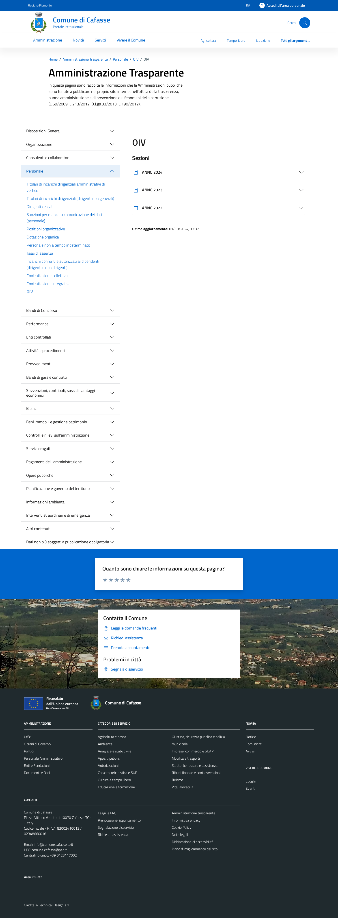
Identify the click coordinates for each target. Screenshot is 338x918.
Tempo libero (236, 40)
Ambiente (105, 744)
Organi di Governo (37, 744)
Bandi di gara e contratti (46, 377)
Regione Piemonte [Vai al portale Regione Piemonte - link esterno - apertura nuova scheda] (40, 5)
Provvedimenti (38, 364)
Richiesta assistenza (113, 834)
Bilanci (31, 408)
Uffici (27, 736)
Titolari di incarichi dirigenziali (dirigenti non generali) (70, 198)
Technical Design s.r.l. (54, 905)
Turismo (177, 779)
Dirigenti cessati (40, 206)
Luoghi (251, 781)
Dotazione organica (43, 237)
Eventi (250, 788)
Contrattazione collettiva (47, 276)
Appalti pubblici (109, 758)
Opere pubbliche (39, 475)
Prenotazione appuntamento (119, 820)
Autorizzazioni (108, 765)
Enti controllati (38, 337)
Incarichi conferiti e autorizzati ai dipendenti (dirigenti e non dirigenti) (63, 264)
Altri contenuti (38, 529)
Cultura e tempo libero (114, 779)
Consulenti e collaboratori (47, 158)
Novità (78, 40)
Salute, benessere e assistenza (194, 765)
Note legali (180, 834)
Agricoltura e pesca (112, 736)
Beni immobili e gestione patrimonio (56, 422)
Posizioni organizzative (46, 229)
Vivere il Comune (131, 40)
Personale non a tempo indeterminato (58, 245)
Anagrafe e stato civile (114, 751)
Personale (34, 171)
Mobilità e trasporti (186, 758)
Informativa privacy (186, 820)
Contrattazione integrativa (49, 284)
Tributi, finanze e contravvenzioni (196, 772)
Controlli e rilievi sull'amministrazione (57, 435)
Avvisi (250, 751)
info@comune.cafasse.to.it (53, 844)
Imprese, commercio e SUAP (192, 751)
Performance (37, 324)
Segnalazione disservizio (116, 827)
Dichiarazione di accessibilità (192, 841)
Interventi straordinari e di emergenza (58, 515)
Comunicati (254, 744)
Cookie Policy (181, 827)
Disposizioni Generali (43, 131)
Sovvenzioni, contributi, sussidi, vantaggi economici (60, 392)
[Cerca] (304, 22)
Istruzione (263, 40)
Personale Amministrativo (43, 758)
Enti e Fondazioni (37, 765)
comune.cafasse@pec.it (49, 849)
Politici (29, 751)
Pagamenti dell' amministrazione (54, 462)
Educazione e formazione (116, 787)
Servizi (100, 40)
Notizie (251, 736)
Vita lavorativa (182, 787)
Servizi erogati (38, 449)
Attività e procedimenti (45, 351)
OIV (30, 292)
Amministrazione (47, 40)
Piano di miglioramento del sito (194, 849)
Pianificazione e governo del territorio (58, 488)
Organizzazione (39, 144)
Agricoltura (208, 40)
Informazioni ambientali (46, 502)
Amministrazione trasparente (193, 813)
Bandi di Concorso (41, 310)
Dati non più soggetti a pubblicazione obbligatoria (67, 542)
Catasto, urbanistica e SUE (117, 772)
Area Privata (33, 877)
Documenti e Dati (37, 772)
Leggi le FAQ (107, 813)
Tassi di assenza (40, 253)
